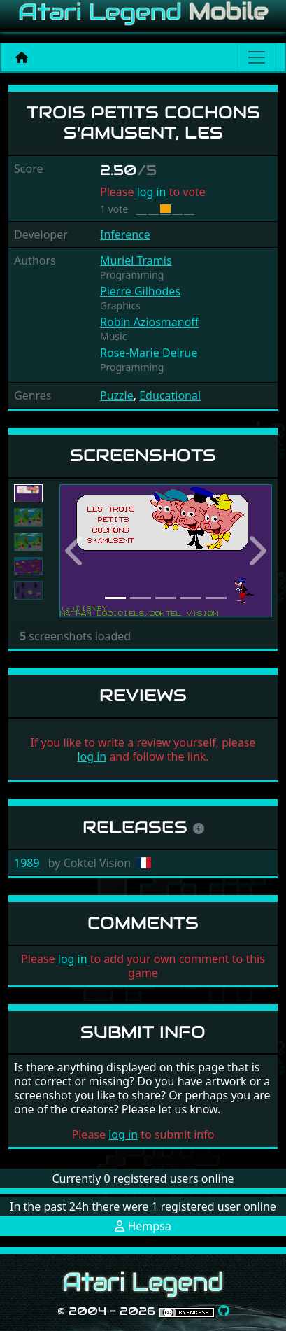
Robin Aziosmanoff (149, 322)
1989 (27, 863)
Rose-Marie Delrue (148, 352)
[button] (75, 550)
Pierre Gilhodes (140, 291)
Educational (170, 395)
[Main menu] (256, 57)
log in (151, 191)
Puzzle (117, 395)
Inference (125, 234)
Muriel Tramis (136, 260)
